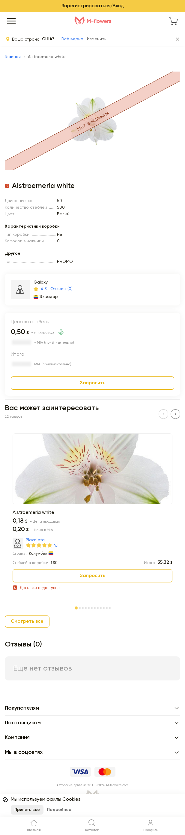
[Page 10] (104, 607)
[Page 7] (95, 607)
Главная (13, 57)
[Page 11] (107, 607)
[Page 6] (92, 607)
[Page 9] (101, 607)
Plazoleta (35, 540)
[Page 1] (76, 606)
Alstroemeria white (33, 512)
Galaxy (41, 282)
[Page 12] (110, 607)
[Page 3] (83, 607)
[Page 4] (86, 607)
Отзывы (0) (61, 289)
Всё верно (72, 39)
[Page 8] (98, 607)
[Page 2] (80, 607)
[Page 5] (89, 607)
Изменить (96, 39)
